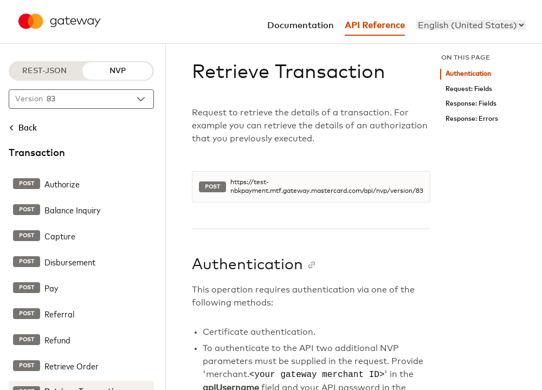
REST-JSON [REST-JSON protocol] (44, 71)
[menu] (471, 25)
